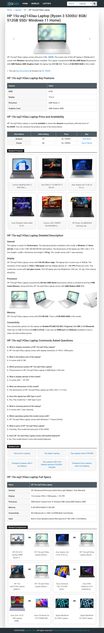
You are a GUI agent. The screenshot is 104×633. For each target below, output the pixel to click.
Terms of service (73, 630)
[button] (13, 38)
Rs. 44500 (46, 71)
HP (25, 10)
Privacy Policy (58, 630)
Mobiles (35, 3)
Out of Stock (87, 143)
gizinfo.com (31, 630)
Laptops (47, 3)
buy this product (22, 71)
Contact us (85, 630)
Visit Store (87, 139)
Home (25, 3)
